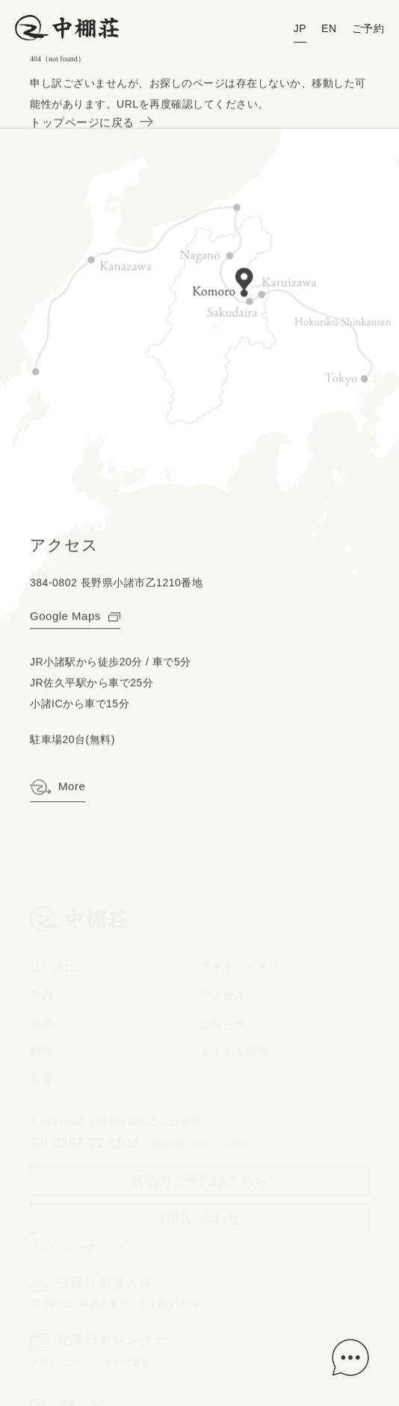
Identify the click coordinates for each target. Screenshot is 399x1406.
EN (328, 28)
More (57, 788)
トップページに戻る (90, 122)
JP (300, 28)
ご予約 (368, 28)
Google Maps (75, 616)
